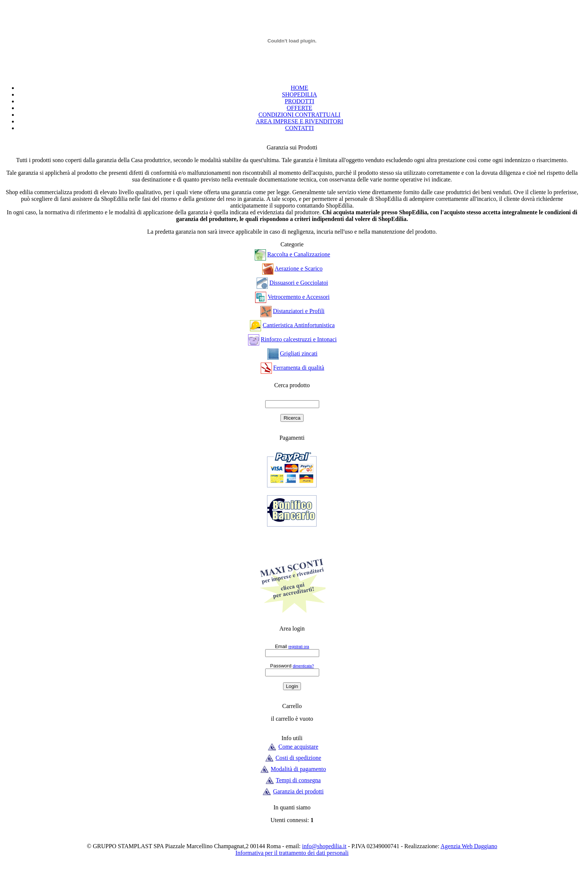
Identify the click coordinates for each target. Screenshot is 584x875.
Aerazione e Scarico (298, 268)
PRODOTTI (299, 101)
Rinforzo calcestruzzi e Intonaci (299, 339)
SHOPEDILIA (299, 94)
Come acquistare (298, 746)
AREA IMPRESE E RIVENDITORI (299, 121)
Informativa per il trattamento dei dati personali (292, 853)
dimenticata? (303, 666)
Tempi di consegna (298, 780)
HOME (299, 88)
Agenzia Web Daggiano (469, 846)
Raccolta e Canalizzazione (298, 254)
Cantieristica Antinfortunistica (298, 325)
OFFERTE (299, 108)
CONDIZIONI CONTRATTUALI (299, 114)
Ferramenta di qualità (298, 367)
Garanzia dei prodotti (298, 791)
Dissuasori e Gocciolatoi (298, 282)
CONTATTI (299, 128)
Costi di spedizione (298, 758)
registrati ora (298, 647)
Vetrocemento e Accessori (299, 297)
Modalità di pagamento (298, 769)
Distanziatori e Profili (299, 311)
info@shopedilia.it (324, 846)
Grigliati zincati (299, 353)
